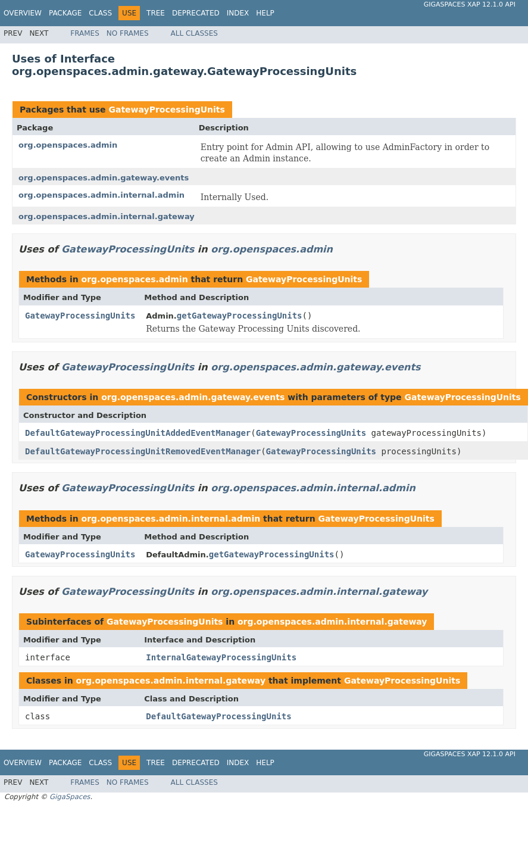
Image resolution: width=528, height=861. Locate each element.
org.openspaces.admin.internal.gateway (106, 216)
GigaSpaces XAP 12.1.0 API (469, 4)
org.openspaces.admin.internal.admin (101, 195)
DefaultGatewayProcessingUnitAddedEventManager (138, 433)
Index (238, 13)
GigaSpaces (69, 797)
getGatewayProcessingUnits (239, 315)
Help (265, 13)
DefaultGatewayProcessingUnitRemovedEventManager (143, 451)
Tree (155, 13)
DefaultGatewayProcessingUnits (218, 716)
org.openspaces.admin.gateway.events (103, 177)
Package (65, 13)
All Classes (194, 33)
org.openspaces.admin (67, 145)
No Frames (128, 33)
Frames (84, 33)
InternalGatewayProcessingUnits (221, 657)
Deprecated (196, 13)
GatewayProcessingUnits (166, 109)
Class (100, 13)
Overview (23, 13)
